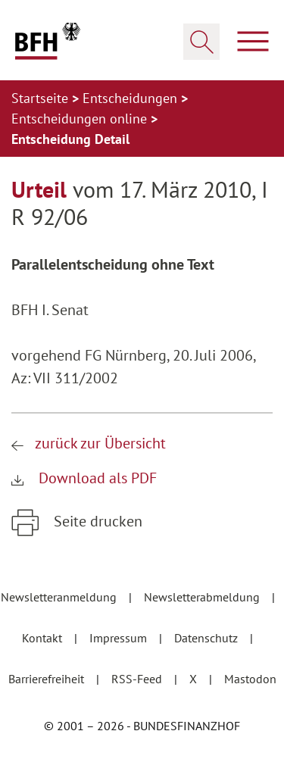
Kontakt (43, 637)
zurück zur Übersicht (100, 443)
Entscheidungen (132, 98)
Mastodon (250, 678)
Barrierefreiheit (47, 678)
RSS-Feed (138, 678)
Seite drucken (96, 521)
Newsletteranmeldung (60, 596)
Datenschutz (207, 637)
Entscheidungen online (81, 118)
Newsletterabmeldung (203, 596)
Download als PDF (96, 478)
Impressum (119, 637)
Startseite (41, 98)
